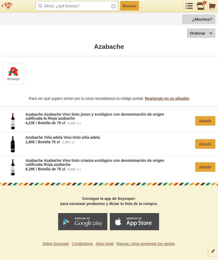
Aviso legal (105, 243)
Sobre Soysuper (55, 243)
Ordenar (201, 33)
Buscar (130, 5)
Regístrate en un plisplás (167, 98)
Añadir (205, 121)
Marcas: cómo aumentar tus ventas (145, 243)
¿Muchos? (202, 19)
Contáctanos (82, 243)
